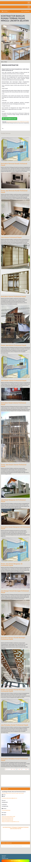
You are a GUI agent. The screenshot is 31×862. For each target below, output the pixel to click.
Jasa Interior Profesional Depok (11, 237)
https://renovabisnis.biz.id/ (7, 820)
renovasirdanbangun (6, 810)
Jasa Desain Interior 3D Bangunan (10, 827)
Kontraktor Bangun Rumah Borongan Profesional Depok (13, 638)
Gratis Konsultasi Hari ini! (15, 828)
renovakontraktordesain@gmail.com (9, 798)
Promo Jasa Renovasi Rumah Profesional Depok (14, 191)
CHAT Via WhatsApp (25, 11)
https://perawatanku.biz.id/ (7, 817)
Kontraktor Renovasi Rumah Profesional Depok (14, 164)
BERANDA (4, 855)
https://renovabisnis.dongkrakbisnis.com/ (10, 821)
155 (17, 769)
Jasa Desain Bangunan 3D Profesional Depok (13, 500)
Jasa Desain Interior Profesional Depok (13, 380)
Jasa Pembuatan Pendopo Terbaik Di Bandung (12, 845)
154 (14, 769)
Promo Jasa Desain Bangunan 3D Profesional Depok (11, 564)
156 (19, 769)
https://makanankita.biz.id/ (7, 819)
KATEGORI (5, 11)
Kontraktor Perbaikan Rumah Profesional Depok (14, 759)
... (9, 769)
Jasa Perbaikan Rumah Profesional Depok (14, 725)
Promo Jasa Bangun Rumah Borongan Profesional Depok (13, 690)
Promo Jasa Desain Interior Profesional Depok (13, 465)
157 (21, 769)
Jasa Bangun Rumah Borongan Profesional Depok (15, 591)
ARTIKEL (3, 857)
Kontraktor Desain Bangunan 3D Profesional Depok (15, 527)
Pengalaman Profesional (23, 827)
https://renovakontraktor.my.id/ (8, 816)
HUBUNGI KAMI (5, 858)
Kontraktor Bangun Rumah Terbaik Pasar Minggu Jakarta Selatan (13, 793)
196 (26, 769)
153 (11, 769)
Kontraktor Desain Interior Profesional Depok (13, 403)
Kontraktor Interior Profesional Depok (13, 296)
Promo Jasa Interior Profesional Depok (13, 345)
